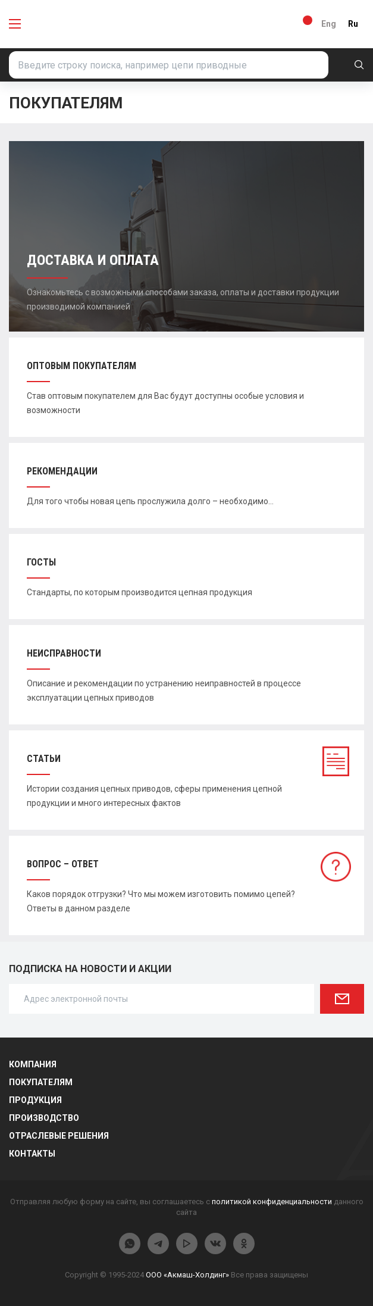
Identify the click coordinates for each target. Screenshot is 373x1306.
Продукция (35, 1100)
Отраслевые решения (59, 1136)
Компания (33, 1064)
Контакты (32, 1153)
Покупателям (41, 1082)
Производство (44, 1118)
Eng (328, 24)
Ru (353, 24)
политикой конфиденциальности (272, 1201)
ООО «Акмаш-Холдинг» (187, 1274)
